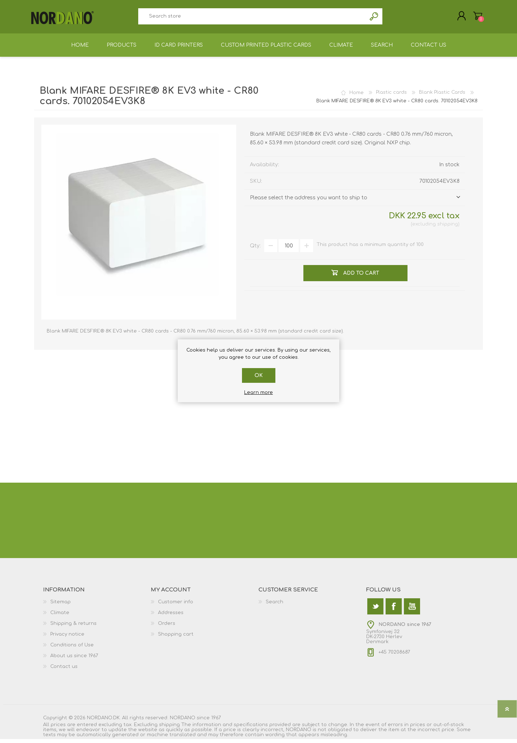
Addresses (170, 616)
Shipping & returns (73, 627)
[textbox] (252, 18)
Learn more (258, 392)
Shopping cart (475, 17)
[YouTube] (412, 610)
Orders (166, 627)
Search (374, 18)
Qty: (255, 249)
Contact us (64, 670)
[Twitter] (375, 610)
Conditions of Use (72, 648)
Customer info (175, 605)
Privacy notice (67, 638)
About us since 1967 (74, 659)
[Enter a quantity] (289, 249)
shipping (447, 228)
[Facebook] (394, 610)
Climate (59, 616)
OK (259, 375)
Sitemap (60, 605)
